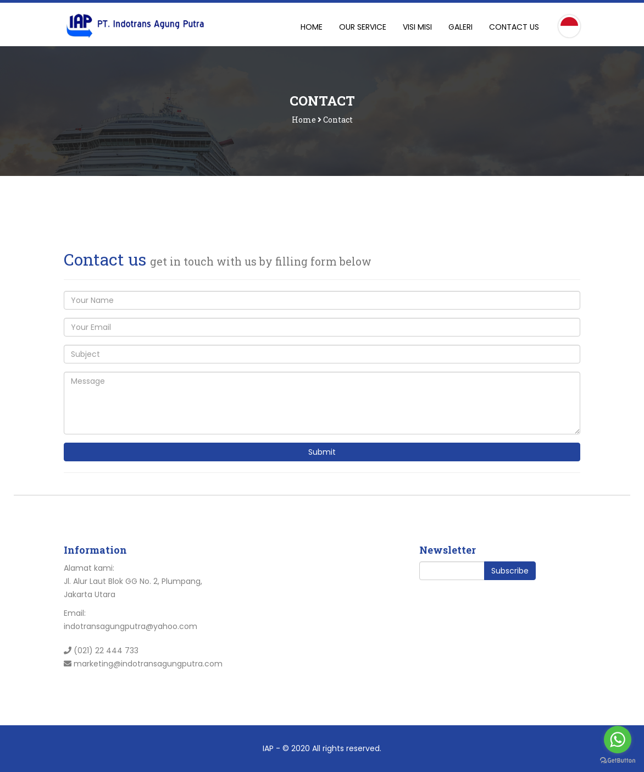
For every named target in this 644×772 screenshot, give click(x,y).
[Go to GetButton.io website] (617, 760)
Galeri (460, 26)
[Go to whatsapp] (617, 739)
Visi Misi (417, 26)
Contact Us (514, 26)
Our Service (362, 26)
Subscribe (510, 570)
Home (312, 26)
